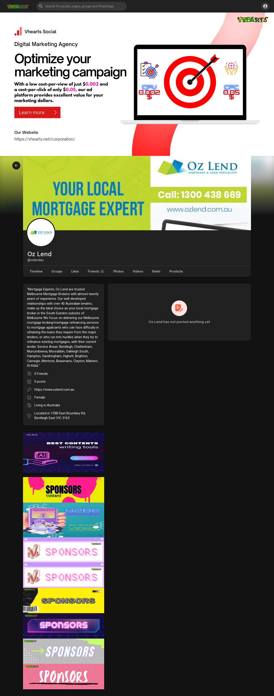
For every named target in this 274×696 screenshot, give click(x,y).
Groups (56, 271)
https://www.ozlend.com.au (54, 390)
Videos (138, 271)
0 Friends (41, 374)
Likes (75, 271)
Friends (96, 271)
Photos (118, 271)
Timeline (36, 271)
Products (176, 271)
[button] (81, 6)
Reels (156, 271)
